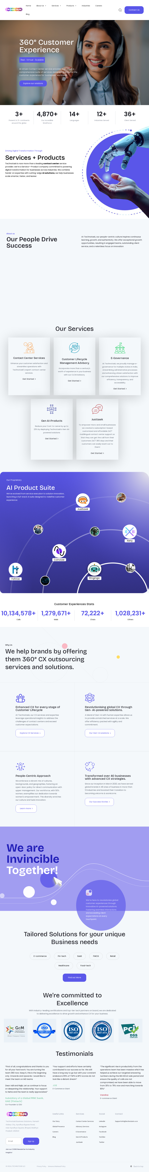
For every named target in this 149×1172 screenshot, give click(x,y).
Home (28, 5)
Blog (27, 14)
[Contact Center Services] (29, 361)
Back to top (136, 1166)
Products (72, 5)
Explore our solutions (33, 83)
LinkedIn (102, 1121)
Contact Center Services (85, 1121)
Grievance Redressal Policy (56, 1166)
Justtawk (79, 1142)
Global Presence (59, 1126)
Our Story (56, 1121)
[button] (120, 10)
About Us (41, 5)
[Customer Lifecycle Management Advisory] (74, 362)
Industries (86, 5)
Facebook (102, 1132)
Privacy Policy (41, 1166)
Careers (98, 5)
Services (56, 5)
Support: (126, 1121)
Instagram (102, 1126)
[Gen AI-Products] (51, 422)
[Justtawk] (97, 429)
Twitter (101, 1142)
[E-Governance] (119, 366)
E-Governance (81, 1132)
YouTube (102, 1137)
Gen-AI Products (82, 1137)
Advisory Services (82, 1126)
